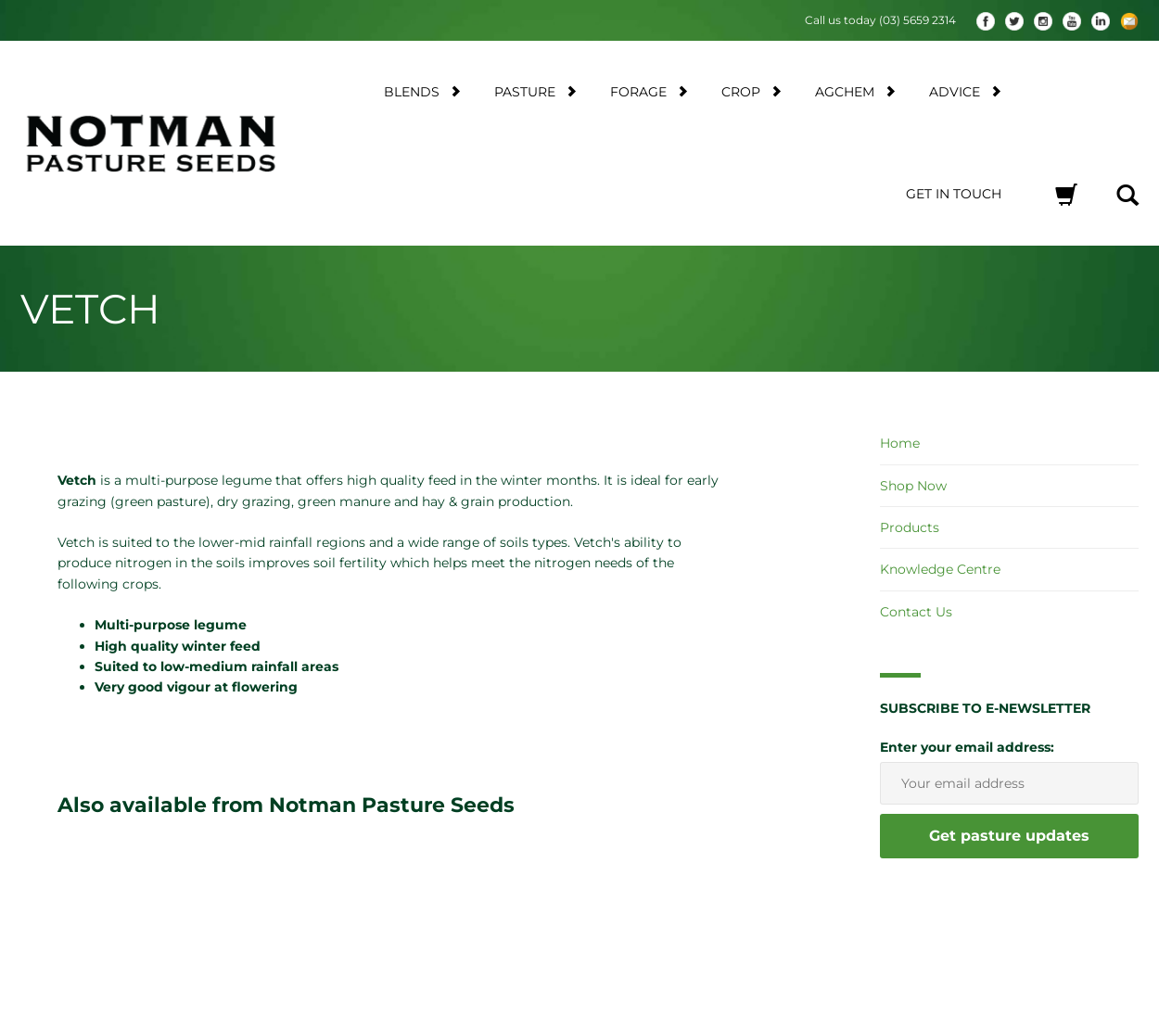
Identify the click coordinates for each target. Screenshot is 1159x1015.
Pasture (535, 91)
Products (909, 527)
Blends (422, 91)
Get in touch (953, 193)
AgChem (855, 91)
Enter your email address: (967, 746)
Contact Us (916, 611)
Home (900, 443)
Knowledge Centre (940, 569)
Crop (751, 91)
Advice (965, 91)
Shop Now (913, 485)
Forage (649, 91)
